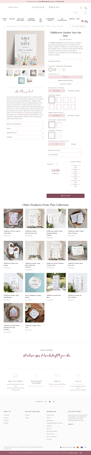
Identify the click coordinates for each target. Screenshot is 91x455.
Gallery (12, 19)
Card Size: (51, 74)
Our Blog (6, 420)
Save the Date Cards (20, 19)
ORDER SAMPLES (13, 7)
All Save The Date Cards (24, 26)
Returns (27, 418)
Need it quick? (50, 420)
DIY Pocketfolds (62, 19)
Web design (39, 447)
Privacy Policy (50, 434)
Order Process (50, 415)
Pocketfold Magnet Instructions (55, 423)
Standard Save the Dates (38, 26)
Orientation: (51, 130)
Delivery (27, 415)
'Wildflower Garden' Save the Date (54, 26)
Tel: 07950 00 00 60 (78, 384)
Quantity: (50, 164)
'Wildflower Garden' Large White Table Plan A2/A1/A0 (32, 265)
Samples (72, 19)
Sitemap (6, 423)
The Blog (84, 21)
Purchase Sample (79, 26)
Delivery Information (52, 431)
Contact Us (6, 415)
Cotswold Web (7, 449)
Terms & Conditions (52, 436)
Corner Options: (52, 120)
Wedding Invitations (31, 19)
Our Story (6, 418)
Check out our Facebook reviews (36, 386)
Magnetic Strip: (52, 112)
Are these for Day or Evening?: (56, 141)
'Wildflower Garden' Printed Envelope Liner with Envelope (12, 327)
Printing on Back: (53, 88)
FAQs (78, 19)
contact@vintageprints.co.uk (57, 386)
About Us (5, 19)
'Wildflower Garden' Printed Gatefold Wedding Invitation (54, 233)
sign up (72, 424)
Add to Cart (65, 196)
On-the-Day (40, 20)
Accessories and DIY (50, 19)
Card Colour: (51, 66)
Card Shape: (51, 95)
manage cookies (73, 453)
